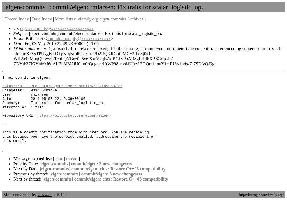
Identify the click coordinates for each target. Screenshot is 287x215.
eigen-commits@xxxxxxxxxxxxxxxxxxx (57, 28)
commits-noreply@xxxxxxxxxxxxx (79, 38)
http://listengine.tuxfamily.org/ (261, 209)
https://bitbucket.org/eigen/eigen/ (74, 123)
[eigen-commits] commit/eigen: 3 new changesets (85, 178)
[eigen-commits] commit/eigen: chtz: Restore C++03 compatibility (102, 183)
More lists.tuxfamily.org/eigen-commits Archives (99, 19)
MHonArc (44, 209)
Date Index (42, 19)
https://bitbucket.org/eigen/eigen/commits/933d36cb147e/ (62, 88)
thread (71, 173)
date (59, 173)
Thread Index (17, 19)
